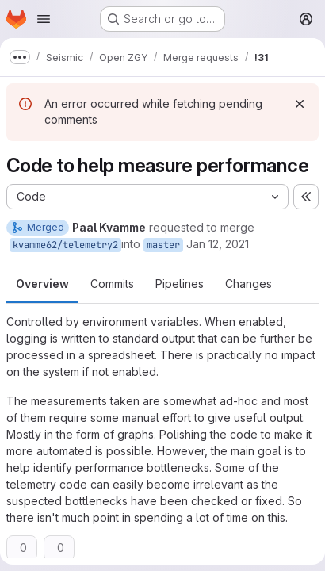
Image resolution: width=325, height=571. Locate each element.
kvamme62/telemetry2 (65, 245)
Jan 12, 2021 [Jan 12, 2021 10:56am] (217, 244)
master (163, 245)
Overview (42, 283)
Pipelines (179, 283)
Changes (248, 283)
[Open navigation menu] (43, 19)
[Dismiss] (299, 103)
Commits (112, 283)
